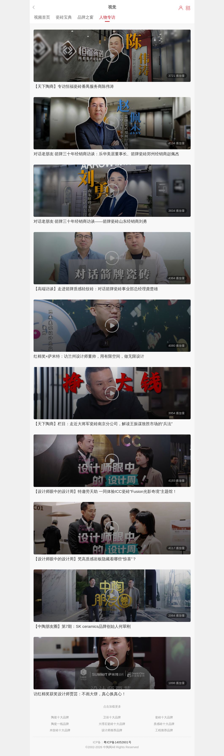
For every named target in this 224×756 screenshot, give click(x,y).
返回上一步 (34, 7)
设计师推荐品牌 (112, 730)
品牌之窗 (85, 17)
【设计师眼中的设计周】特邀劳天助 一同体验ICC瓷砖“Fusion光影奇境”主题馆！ (105, 491)
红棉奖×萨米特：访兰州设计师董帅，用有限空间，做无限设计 (89, 356)
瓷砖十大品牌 (164, 717)
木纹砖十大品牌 (60, 730)
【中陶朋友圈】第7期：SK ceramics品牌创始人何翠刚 (82, 626)
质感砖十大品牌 (164, 724)
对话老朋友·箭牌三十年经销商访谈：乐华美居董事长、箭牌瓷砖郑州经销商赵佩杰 (106, 154)
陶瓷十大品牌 (60, 717)
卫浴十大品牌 (112, 717)
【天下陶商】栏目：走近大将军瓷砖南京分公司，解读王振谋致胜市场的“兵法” (103, 424)
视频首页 (42, 17)
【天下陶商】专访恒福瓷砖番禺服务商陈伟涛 (74, 86)
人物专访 (107, 17)
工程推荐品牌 (164, 730)
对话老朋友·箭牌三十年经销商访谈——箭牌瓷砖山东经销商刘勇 (90, 221)
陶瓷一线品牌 (60, 724)
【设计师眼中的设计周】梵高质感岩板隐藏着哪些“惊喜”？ (85, 559)
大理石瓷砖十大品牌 (112, 724)
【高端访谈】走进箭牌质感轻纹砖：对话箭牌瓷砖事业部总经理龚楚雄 (96, 289)
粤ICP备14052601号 (117, 742)
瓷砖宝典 (64, 17)
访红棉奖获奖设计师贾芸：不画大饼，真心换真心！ (80, 694)
